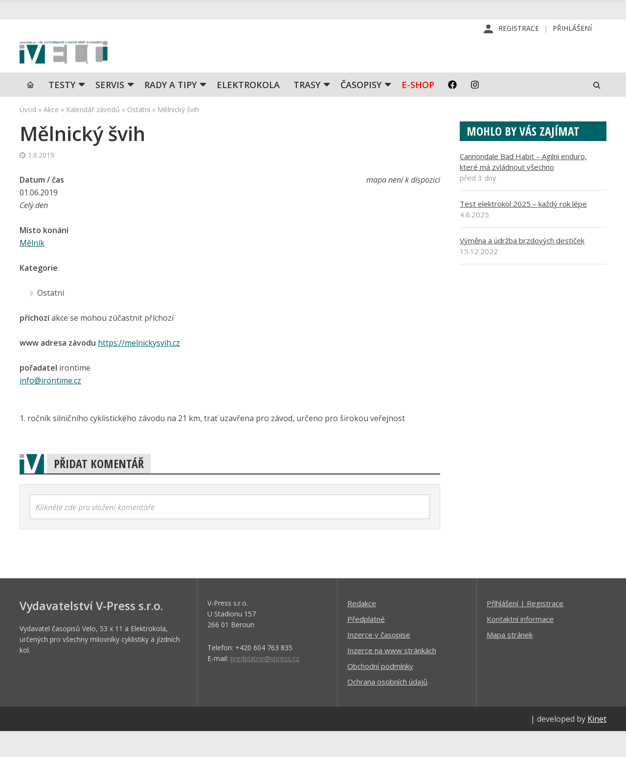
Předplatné (366, 644)
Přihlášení (572, 29)
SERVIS (109, 110)
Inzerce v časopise (378, 660)
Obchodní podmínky (380, 691)
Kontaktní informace (520, 644)
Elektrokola (248, 110)
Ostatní (138, 135)
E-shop (418, 110)
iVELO (103, 64)
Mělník (32, 268)
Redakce (361, 629)
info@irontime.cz (50, 406)
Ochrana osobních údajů (387, 707)
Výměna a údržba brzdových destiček (522, 266)
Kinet (596, 744)
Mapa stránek (510, 660)
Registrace (518, 29)
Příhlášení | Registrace (525, 629)
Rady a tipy (170, 110)
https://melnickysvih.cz (139, 368)
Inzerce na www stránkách (391, 676)
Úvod (28, 135)
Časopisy (360, 110)
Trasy (306, 110)
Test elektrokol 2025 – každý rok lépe (523, 229)
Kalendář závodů (93, 135)
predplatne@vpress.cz (264, 683)
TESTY (61, 110)
